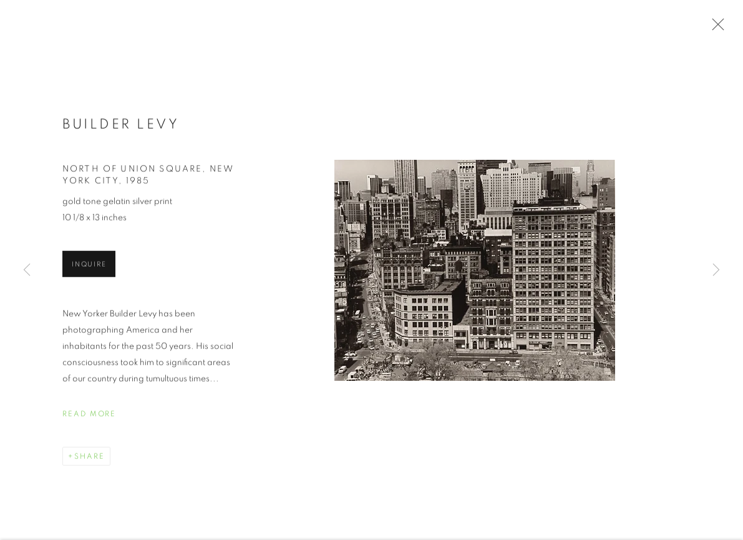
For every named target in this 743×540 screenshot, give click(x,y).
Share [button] (89, 458)
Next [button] (716, 270)
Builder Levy (120, 126)
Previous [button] (27, 270)
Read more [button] (89, 416)
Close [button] (715, 28)
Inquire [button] (89, 266)
